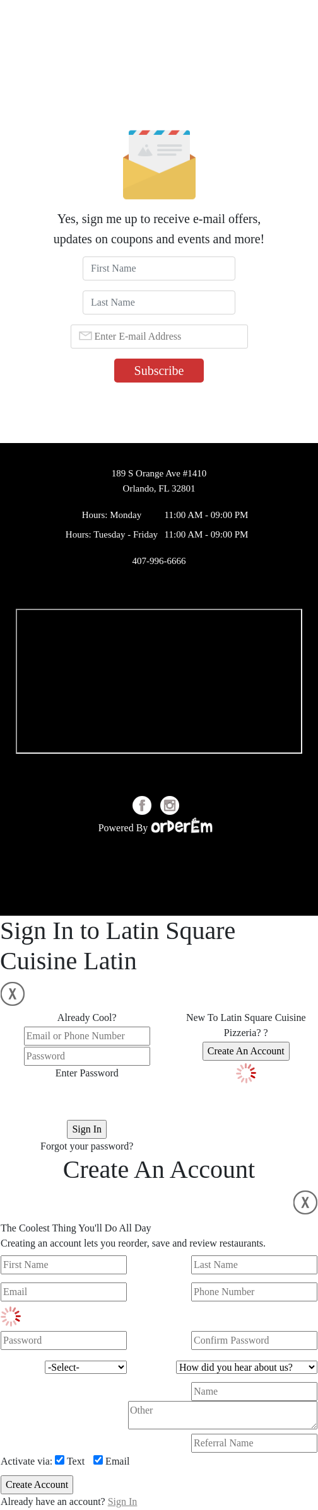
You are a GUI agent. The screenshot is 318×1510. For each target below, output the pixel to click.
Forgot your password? (86, 1146)
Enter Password (87, 1073)
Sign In (123, 1501)
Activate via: (26, 1461)
